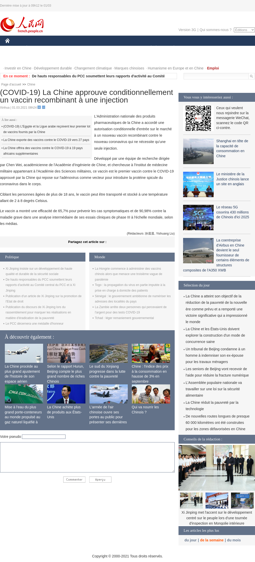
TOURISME (213, 48)
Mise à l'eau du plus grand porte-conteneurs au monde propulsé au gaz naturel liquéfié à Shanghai (23, 417)
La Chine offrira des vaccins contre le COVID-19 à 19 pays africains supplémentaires (43, 150)
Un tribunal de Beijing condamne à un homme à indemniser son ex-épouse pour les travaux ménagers (215, 355)
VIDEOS (36, 58)
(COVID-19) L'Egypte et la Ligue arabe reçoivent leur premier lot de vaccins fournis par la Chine (46, 129)
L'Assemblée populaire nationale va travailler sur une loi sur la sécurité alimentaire (214, 389)
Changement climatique (93, 68)
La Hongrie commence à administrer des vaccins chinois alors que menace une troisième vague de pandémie (128, 274)
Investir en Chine (18, 68)
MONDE (59, 48)
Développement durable (53, 68)
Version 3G (187, 30)
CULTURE (126, 48)
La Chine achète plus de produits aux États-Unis (64, 412)
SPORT (191, 48)
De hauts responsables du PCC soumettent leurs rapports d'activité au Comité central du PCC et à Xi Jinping (40, 285)
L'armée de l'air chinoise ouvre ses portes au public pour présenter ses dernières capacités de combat (108, 417)
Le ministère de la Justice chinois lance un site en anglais (232, 179)
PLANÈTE (171, 48)
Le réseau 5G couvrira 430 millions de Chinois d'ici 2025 (232, 212)
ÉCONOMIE (36, 48)
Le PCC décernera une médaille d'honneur (34, 323)
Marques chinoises (129, 68)
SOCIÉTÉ (148, 48)
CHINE (14, 48)
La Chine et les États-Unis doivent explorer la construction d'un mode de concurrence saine (215, 335)
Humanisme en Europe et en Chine (175, 68)
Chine (31, 84)
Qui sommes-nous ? (216, 30)
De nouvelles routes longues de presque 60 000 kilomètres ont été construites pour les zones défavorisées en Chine (218, 422)
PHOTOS (15, 58)
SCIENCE (103, 48)
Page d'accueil (11, 84)
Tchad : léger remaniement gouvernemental (124, 318)
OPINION (237, 48)
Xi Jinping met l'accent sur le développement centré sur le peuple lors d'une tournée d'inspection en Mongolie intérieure (217, 517)
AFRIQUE (81, 48)
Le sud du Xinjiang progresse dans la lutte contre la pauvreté (108, 371)
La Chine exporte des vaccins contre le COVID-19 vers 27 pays (46, 140)
